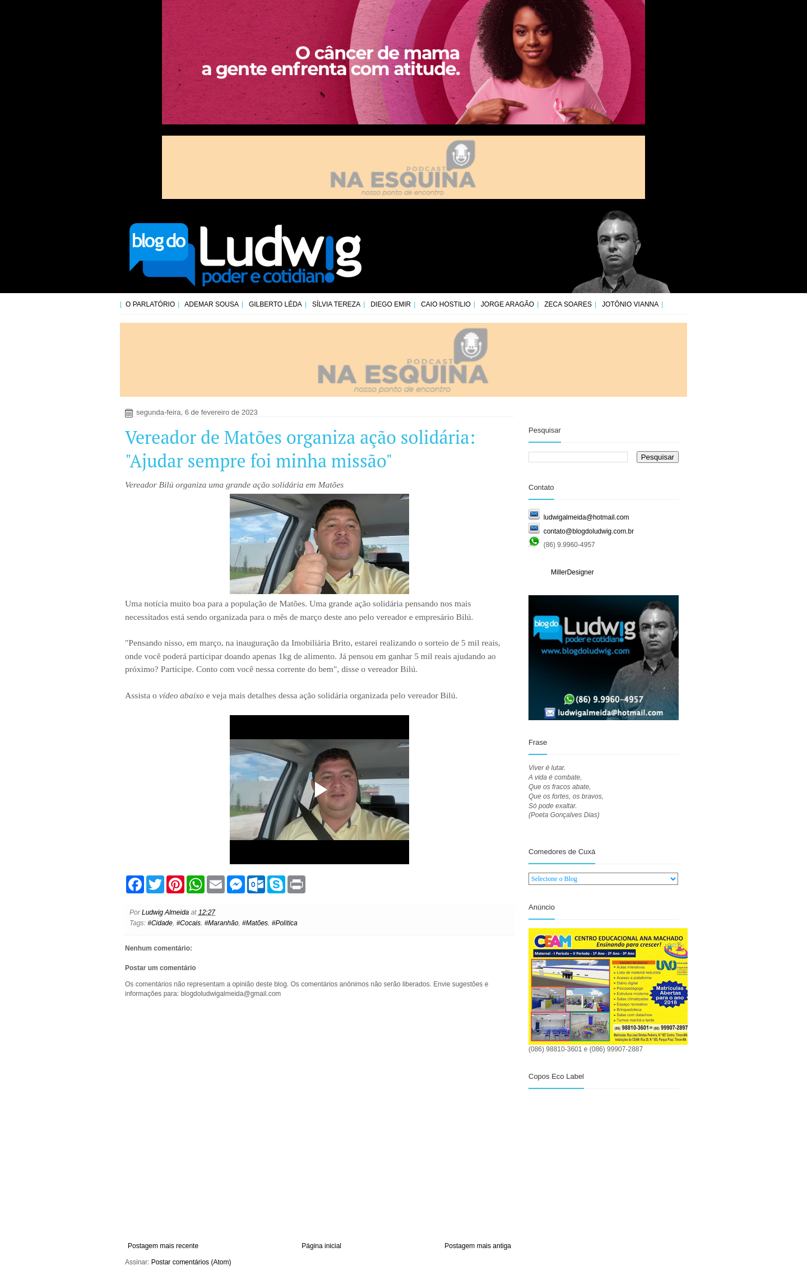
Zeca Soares (568, 304)
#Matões (255, 923)
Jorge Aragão (507, 304)
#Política (285, 923)
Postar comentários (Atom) (191, 1262)
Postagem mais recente (163, 1246)
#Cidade (160, 923)
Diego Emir (390, 304)
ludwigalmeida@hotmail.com (586, 517)
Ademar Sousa (211, 304)
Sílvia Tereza (336, 304)
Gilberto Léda (275, 304)
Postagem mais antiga (477, 1246)
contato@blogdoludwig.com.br (589, 531)
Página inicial (321, 1246)
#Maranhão (222, 923)
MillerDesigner (572, 572)
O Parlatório (150, 304)
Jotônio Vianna (630, 304)
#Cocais (189, 923)
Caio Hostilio (446, 304)
